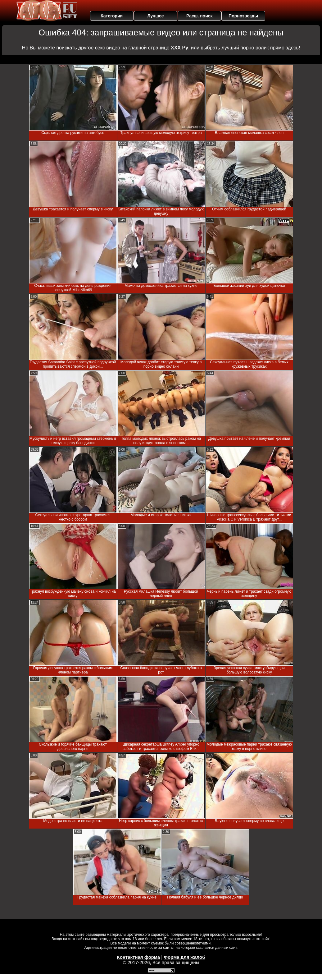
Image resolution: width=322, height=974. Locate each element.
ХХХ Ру (179, 47)
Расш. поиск (199, 15)
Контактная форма (138, 957)
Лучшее (155, 15)
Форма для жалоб (184, 957)
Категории (112, 15)
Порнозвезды (243, 15)
